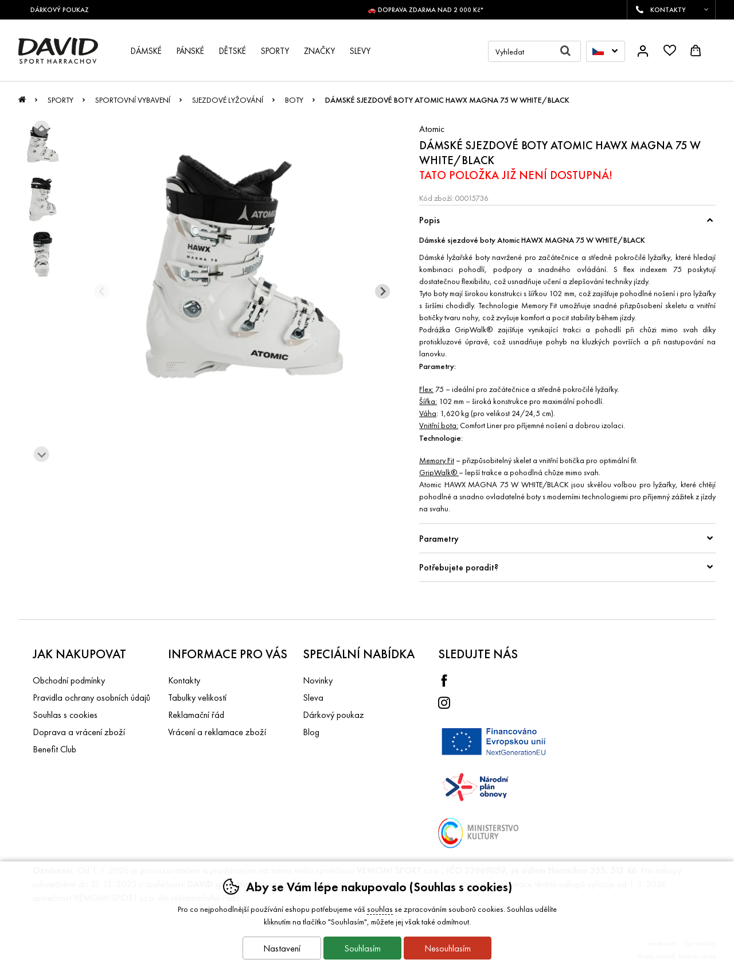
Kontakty (184, 680)
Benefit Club (54, 749)
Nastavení (281, 948)
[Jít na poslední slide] (41, 128)
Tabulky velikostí (197, 698)
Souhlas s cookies (65, 715)
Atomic (431, 129)
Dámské (146, 51)
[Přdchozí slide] (102, 291)
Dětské (232, 51)
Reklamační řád (196, 715)
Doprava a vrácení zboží (79, 732)
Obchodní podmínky (69, 680)
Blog (311, 732)
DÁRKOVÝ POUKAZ (64, 9)
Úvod (22, 102)
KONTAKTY (668, 9)
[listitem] (42, 145)
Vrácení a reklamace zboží (217, 732)
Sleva (313, 698)
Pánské (190, 51)
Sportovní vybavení (132, 100)
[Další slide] (41, 454)
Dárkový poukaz (333, 715)
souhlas (380, 909)
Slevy (360, 51)
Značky (319, 51)
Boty (294, 100)
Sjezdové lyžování (227, 100)
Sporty (60, 100)
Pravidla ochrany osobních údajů (91, 698)
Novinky (318, 680)
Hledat (570, 51)
